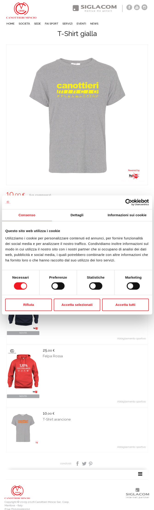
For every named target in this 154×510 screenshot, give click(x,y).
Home (10, 23)
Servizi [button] (67, 23)
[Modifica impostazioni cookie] (60, 503)
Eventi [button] (81, 23)
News (94, 23)
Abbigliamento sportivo (131, 333)
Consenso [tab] (26, 215)
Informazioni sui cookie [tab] (127, 215)
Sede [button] (37, 23)
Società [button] (24, 23)
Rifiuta (28, 305)
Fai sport (51, 23)
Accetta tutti (125, 305)
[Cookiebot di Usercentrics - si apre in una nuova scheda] (128, 202)
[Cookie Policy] (32, 503)
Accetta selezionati (77, 305)
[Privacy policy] (14, 503)
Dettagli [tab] (77, 215)
